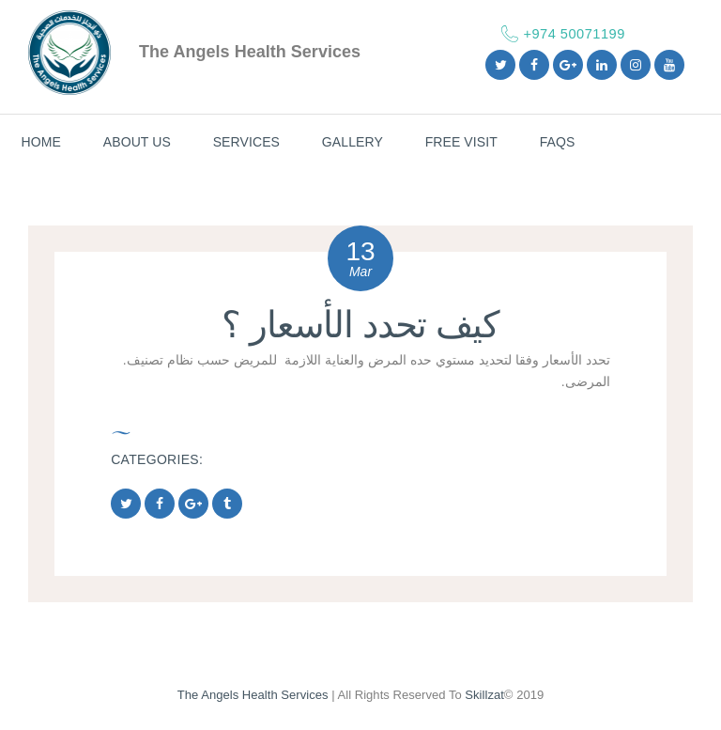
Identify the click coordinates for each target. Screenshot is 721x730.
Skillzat (484, 695)
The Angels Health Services (253, 695)
